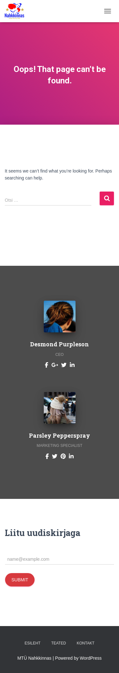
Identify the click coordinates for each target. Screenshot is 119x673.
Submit (19, 579)
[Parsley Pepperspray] (47, 456)
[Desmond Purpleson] (46, 365)
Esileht (32, 643)
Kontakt (86, 643)
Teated (58, 643)
